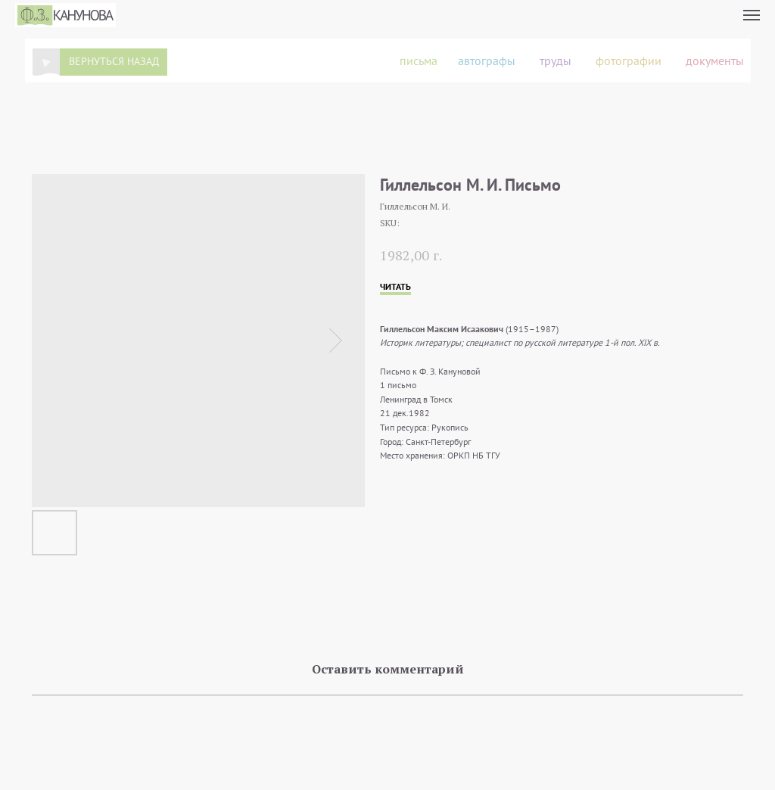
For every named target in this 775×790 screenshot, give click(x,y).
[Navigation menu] (751, 15)
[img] (46, 62)
